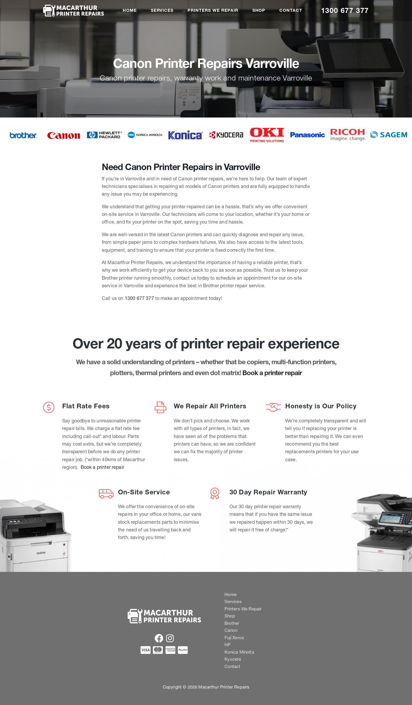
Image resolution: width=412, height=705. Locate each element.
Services (162, 10)
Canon (231, 630)
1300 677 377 (345, 10)
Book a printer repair (272, 373)
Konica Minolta (239, 652)
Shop (259, 10)
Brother (231, 623)
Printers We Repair (213, 10)
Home (130, 10)
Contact (290, 10)
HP (227, 644)
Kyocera (232, 659)
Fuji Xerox (234, 637)
